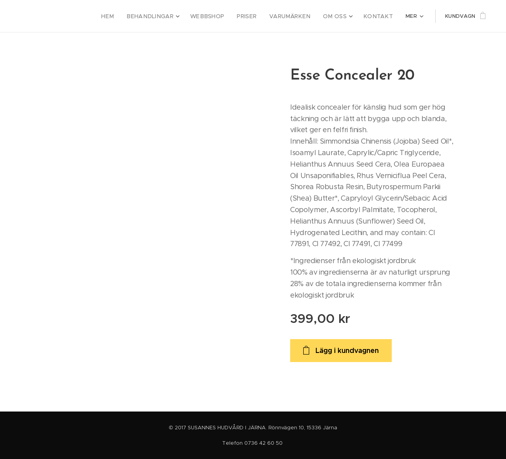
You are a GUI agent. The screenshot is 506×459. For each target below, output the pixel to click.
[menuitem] (128, 16)
